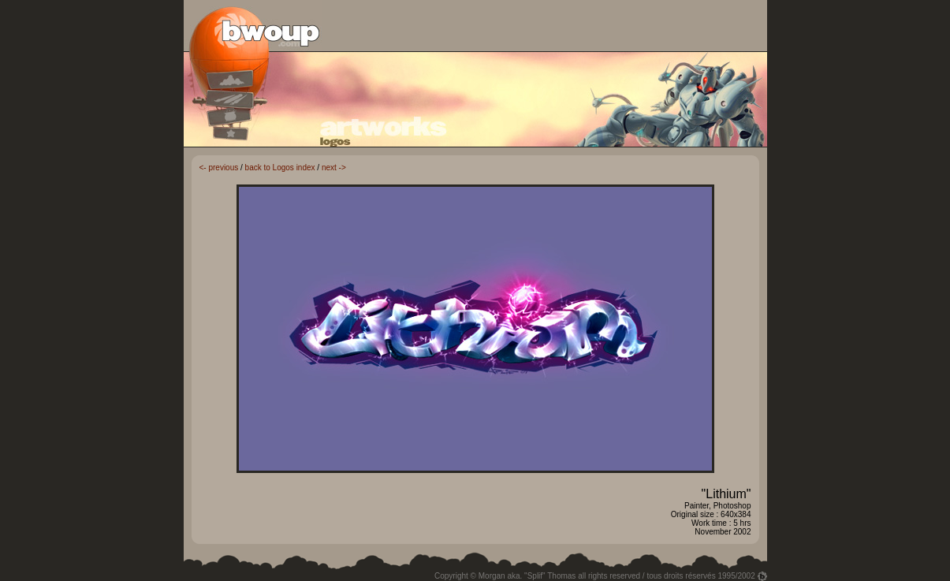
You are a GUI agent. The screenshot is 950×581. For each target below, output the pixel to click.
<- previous (219, 167)
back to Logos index (280, 167)
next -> (334, 167)
